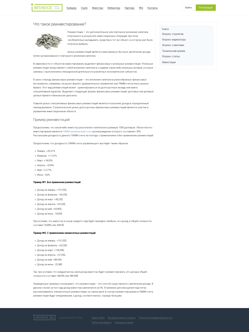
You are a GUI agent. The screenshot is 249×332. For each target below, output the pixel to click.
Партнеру (130, 8)
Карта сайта (98, 317)
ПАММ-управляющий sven (76, 131)
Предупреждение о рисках (122, 317)
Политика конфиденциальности (155, 317)
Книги (165, 29)
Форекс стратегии (172, 34)
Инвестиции (169, 62)
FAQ (141, 8)
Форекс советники (173, 45)
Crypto (84, 8)
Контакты (153, 8)
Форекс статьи (171, 56)
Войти (188, 7)
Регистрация (206, 7)
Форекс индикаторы (174, 39)
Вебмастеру (114, 8)
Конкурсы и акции (124, 322)
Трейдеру (71, 8)
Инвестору (97, 8)
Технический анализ (173, 51)
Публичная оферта (101, 322)
